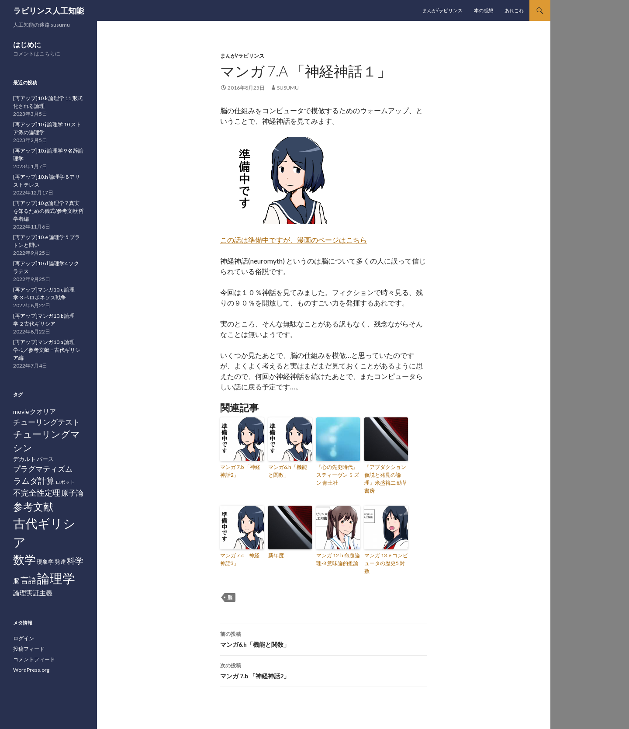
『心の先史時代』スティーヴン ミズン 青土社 (337, 475)
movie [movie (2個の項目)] (21, 411)
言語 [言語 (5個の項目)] (28, 580)
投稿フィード (29, 649)
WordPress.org (31, 670)
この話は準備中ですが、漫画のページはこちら (293, 240)
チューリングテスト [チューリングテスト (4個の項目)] (46, 422)
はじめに (27, 44)
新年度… (278, 555)
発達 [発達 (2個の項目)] (60, 561)
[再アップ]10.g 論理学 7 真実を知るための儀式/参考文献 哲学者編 (48, 211)
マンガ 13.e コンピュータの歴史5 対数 (386, 563)
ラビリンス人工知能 (48, 10)
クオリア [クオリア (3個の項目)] (43, 411)
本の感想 (483, 10)
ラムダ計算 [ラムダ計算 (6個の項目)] (34, 481)
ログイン (23, 638)
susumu (288, 87)
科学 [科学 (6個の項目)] (75, 560)
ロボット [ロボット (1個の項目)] (65, 482)
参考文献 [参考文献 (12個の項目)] (33, 506)
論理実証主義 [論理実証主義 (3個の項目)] (32, 593)
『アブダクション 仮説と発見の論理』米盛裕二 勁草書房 (385, 479)
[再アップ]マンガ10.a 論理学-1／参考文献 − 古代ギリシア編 (46, 350)
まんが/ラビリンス (442, 10)
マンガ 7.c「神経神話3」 (239, 559)
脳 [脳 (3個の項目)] (16, 580)
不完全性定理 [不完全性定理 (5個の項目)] (36, 492)
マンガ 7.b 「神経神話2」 (240, 471)
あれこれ (514, 10)
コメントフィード (34, 659)
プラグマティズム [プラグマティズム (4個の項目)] (43, 468)
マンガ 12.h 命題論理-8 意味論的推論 (338, 559)
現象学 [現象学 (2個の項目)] (45, 561)
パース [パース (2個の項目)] (45, 458)
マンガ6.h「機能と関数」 (287, 471)
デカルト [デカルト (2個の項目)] (24, 458)
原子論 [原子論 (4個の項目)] (72, 492)
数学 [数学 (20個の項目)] (24, 559)
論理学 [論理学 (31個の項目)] (56, 578)
